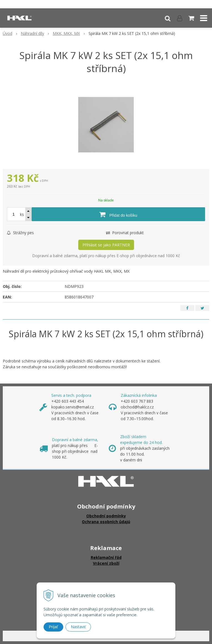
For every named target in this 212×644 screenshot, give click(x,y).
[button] (168, 18)
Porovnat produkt (125, 232)
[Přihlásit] (179, 18)
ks (22, 214)
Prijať (53, 627)
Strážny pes (20, 232)
